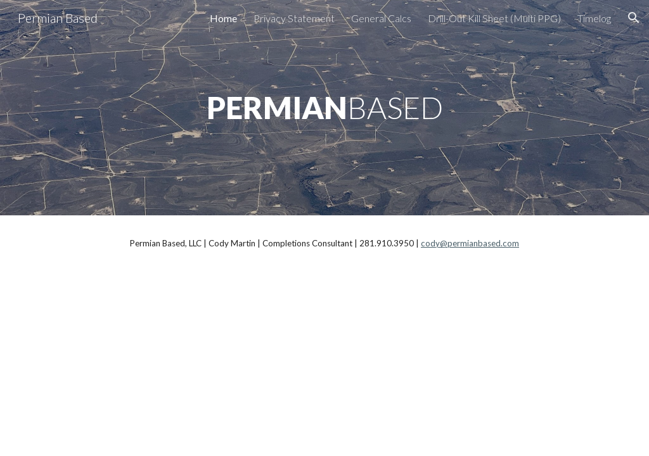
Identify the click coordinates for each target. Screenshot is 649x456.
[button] (634, 18)
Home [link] (223, 18)
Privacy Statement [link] (294, 18)
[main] (325, 107)
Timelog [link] (594, 18)
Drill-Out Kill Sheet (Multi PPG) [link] (494, 18)
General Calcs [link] (381, 18)
